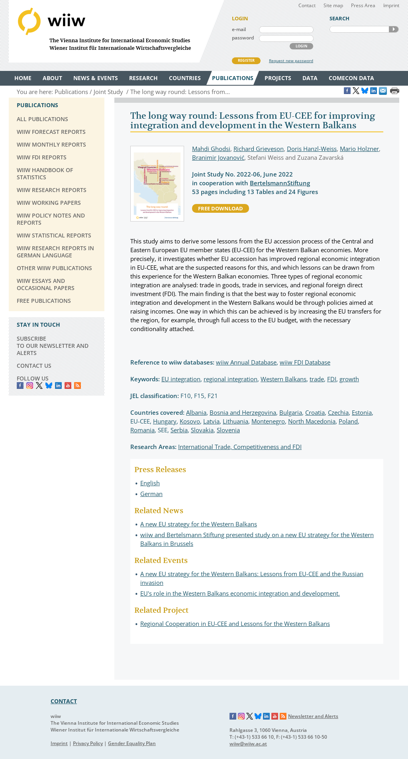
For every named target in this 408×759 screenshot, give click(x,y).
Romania (142, 430)
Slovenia (228, 430)
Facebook (20, 385)
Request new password (291, 60)
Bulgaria (290, 412)
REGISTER (246, 60)
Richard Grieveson (258, 149)
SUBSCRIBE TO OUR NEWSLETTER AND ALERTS (52, 346)
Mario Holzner (359, 149)
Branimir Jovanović (218, 157)
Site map (333, 5)
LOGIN (301, 46)
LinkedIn (58, 385)
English (150, 483)
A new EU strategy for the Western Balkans (198, 524)
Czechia (338, 412)
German (151, 494)
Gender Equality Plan (132, 743)
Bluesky (48, 385)
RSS (77, 385)
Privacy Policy (88, 743)
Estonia (362, 412)
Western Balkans (283, 379)
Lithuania (235, 421)
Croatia (315, 412)
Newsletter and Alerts (313, 716)
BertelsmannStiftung (280, 183)
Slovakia (202, 430)
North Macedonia (311, 421)
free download (220, 208)
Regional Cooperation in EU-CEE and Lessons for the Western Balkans (235, 624)
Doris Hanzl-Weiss (312, 149)
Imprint (391, 5)
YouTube (68, 385)
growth (349, 379)
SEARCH (393, 29)
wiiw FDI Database (305, 362)
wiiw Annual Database (246, 362)
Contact (307, 5)
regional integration (230, 379)
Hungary (165, 421)
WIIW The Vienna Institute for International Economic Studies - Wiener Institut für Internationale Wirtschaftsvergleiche (116, 31)
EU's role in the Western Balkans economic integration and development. (240, 593)
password (243, 37)
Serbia (179, 430)
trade (317, 379)
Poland (348, 421)
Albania (196, 412)
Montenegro (268, 421)
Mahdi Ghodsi (211, 149)
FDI (331, 379)
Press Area (363, 5)
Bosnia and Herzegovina (243, 412)
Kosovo (190, 421)
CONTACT (64, 701)
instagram (29, 385)
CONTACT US (34, 365)
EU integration (180, 379)
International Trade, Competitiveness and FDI (240, 447)
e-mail (239, 29)
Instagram (241, 716)
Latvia (211, 421)
